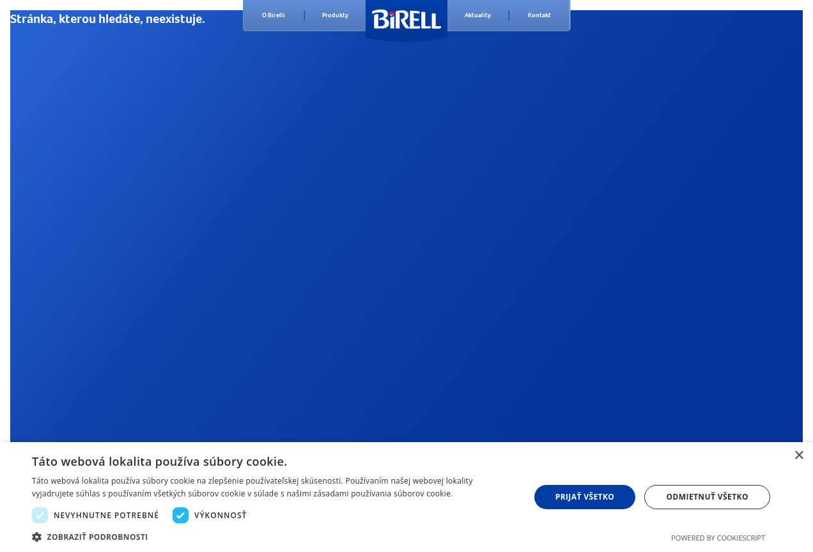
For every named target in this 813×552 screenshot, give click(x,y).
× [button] (798, 456)
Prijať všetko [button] (585, 496)
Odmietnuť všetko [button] (707, 496)
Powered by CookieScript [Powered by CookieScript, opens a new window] (718, 537)
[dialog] (406, 497)
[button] (273, 536)
